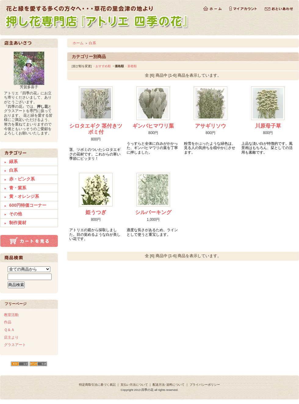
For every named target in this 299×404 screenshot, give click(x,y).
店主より (11, 337)
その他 (15, 213)
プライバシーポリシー (204, 384)
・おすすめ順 (101, 66)
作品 (7, 322)
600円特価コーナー (27, 205)
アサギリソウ (210, 126)
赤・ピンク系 (22, 179)
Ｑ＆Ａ (9, 330)
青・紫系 (17, 187)
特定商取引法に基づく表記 (97, 384)
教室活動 (11, 315)
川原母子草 (268, 126)
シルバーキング (153, 212)
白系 (13, 170)
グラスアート (15, 345)
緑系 (13, 161)
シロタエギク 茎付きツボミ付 (96, 129)
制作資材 (17, 222)
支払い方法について (134, 384)
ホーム (78, 43)
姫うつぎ (95, 212)
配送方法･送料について (169, 384)
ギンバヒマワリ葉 (153, 126)
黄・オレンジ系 (24, 196)
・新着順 (130, 66)
